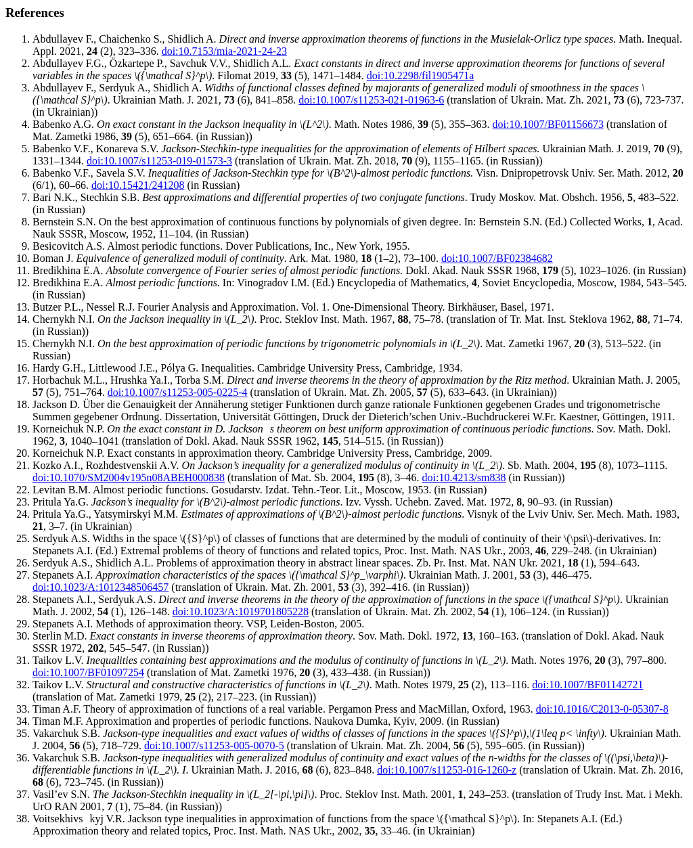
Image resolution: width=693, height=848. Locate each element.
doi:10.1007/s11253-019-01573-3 (159, 160)
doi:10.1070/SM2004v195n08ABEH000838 (128, 477)
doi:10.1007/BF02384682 (497, 258)
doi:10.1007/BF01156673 (548, 124)
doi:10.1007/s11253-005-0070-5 (214, 745)
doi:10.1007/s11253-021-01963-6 (371, 100)
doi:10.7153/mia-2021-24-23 (224, 51)
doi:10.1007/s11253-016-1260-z (446, 770)
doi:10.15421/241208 (137, 185)
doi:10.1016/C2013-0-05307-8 (602, 709)
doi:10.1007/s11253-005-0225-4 (178, 392)
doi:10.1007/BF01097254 (88, 672)
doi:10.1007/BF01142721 (587, 684)
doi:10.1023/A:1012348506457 (100, 587)
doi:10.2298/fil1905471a (420, 75)
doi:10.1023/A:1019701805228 (241, 611)
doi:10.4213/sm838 (464, 477)
